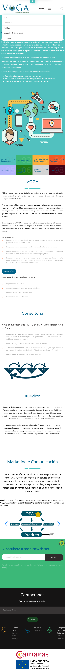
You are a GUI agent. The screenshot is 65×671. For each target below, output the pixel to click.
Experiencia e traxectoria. (15, 284)
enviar (54, 557)
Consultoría (8, 23)
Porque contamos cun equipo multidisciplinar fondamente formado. (31, 247)
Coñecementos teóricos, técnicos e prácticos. (23, 288)
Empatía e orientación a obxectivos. (19, 293)
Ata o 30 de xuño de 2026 (23, 355)
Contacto (7, 38)
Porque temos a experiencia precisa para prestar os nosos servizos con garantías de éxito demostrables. (34, 241)
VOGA (6, 18)
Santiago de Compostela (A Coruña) (61, 630)
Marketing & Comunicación (14, 33)
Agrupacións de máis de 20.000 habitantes (26, 343)
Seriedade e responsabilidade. (17, 297)
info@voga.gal (38, 628)
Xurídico (7, 28)
